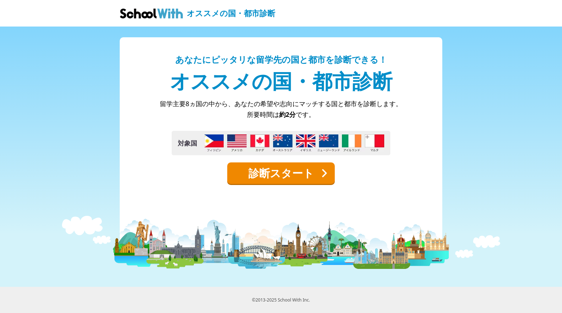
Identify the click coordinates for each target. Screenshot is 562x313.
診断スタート (288, 173)
